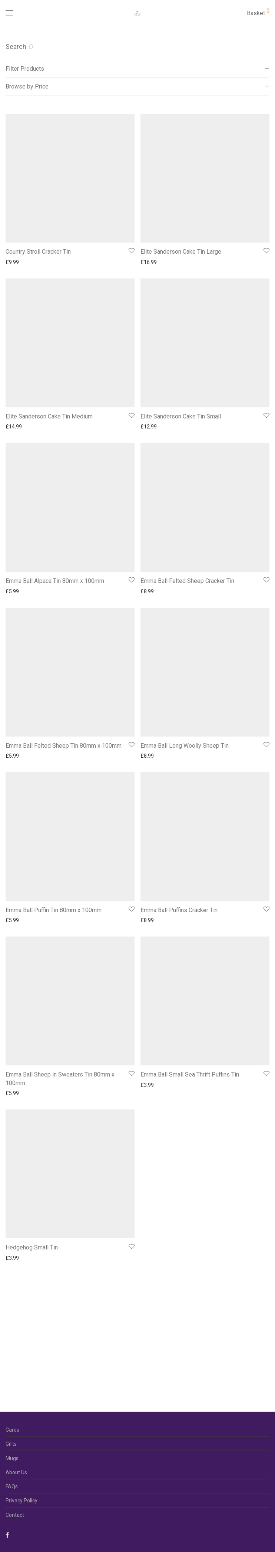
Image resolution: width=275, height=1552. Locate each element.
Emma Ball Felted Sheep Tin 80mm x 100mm (64, 745)
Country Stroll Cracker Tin (38, 251)
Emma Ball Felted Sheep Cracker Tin (187, 580)
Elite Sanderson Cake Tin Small (180, 416)
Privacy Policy (21, 1500)
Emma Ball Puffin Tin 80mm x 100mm (54, 910)
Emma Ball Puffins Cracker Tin (179, 910)
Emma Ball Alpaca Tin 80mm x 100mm (55, 580)
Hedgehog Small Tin (32, 1247)
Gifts (11, 1444)
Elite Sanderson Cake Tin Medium (49, 416)
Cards (12, 1430)
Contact (15, 1515)
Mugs (12, 1458)
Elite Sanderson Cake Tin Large (180, 251)
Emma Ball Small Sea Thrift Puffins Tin (189, 1074)
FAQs (12, 1486)
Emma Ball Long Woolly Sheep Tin (184, 745)
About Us (16, 1472)
